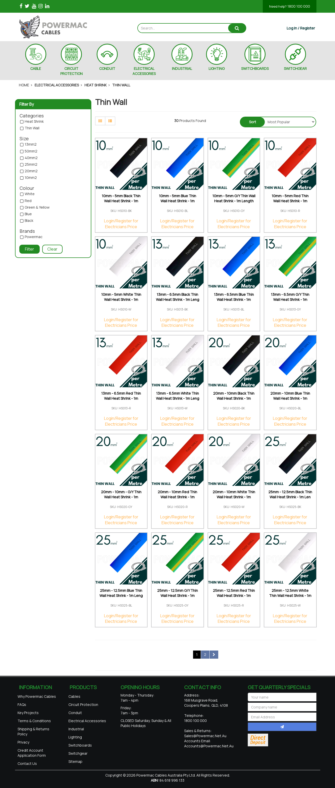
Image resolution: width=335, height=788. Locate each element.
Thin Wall (32, 128)
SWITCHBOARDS (255, 68)
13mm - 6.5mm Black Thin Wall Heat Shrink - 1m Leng (177, 297)
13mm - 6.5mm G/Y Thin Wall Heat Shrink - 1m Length (290, 299)
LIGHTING (217, 68)
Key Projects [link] (28, 712)
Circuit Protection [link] (83, 704)
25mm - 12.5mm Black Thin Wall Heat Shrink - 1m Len (290, 494)
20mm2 (31, 171)
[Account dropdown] (301, 28)
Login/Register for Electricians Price (121, 223)
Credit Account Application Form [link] (32, 753)
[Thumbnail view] (100, 121)
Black (29, 221)
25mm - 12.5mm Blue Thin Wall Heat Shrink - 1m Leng (121, 593)
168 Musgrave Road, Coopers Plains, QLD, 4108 (206, 703)
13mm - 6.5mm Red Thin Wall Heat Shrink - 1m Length (121, 398)
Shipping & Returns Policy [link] (33, 731)
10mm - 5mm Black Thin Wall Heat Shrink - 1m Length (121, 200)
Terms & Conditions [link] (34, 720)
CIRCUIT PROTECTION (71, 71)
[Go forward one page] (214, 654)
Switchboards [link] (80, 745)
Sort (252, 121)
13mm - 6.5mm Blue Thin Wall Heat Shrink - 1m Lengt (234, 299)
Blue (28, 214)
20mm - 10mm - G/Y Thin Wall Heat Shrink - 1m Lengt (121, 496)
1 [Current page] (197, 654)
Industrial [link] (76, 729)
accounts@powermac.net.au (209, 746)
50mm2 (31, 151)
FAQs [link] (22, 704)
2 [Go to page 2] (205, 654)
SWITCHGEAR (295, 68)
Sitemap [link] (75, 761)
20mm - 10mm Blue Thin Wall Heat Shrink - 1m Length (290, 398)
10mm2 (31, 178)
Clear (52, 249)
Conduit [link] (75, 712)
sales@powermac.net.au (205, 735)
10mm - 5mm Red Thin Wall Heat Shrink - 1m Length (290, 200)
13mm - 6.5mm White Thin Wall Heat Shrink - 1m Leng (177, 396)
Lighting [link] (75, 737)
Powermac (33, 237)
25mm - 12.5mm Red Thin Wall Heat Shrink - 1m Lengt (234, 595)
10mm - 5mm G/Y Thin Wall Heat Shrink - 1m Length (233, 198)
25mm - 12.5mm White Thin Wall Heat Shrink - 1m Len (290, 595)
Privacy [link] (23, 742)
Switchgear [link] (78, 753)
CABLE (35, 68)
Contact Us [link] (27, 763)
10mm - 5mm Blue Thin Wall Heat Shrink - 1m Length (177, 200)
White (30, 194)
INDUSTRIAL (182, 68)
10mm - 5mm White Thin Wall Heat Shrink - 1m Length (121, 299)
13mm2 (31, 144)
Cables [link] (74, 696)
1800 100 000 (289, 6)
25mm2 (31, 164)
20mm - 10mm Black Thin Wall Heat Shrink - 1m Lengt (233, 398)
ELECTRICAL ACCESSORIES (144, 71)
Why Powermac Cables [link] (37, 696)
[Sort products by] (290, 122)
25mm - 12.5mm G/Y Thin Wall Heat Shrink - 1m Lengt (177, 595)
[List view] (110, 121)
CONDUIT (107, 68)
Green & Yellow (37, 207)
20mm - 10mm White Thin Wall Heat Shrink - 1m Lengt (234, 496)
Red (28, 201)
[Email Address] (282, 717)
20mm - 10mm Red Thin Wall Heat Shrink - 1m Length (177, 496)
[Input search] (183, 28)
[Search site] (237, 28)
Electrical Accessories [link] (87, 720)
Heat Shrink (34, 121)
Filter (29, 249)
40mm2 (31, 158)
